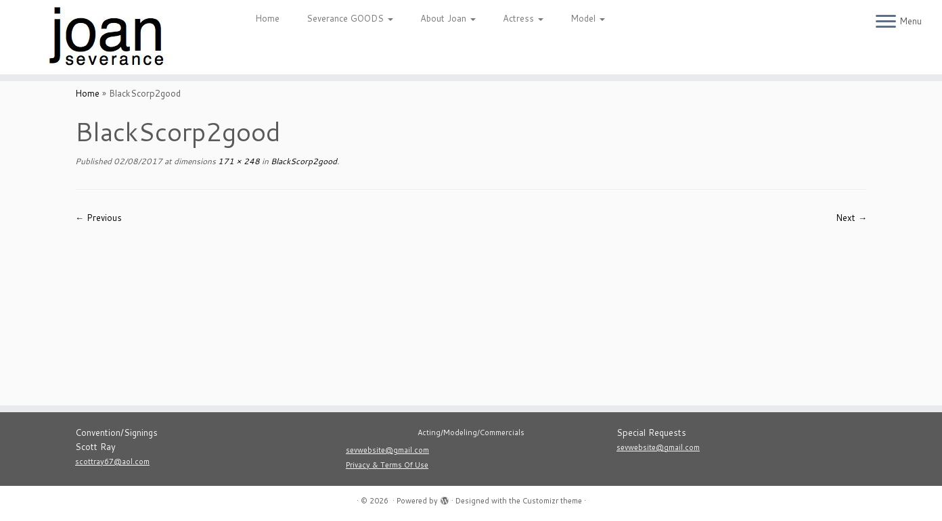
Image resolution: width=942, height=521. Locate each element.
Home (267, 18)
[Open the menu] (886, 22)
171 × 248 (238, 161)
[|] (108, 37)
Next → (851, 218)
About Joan (448, 18)
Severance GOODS (350, 18)
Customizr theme (552, 500)
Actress (523, 18)
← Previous (98, 218)
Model (587, 18)
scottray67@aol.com (112, 461)
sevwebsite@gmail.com (387, 450)
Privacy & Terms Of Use (387, 465)
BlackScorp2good (303, 161)
